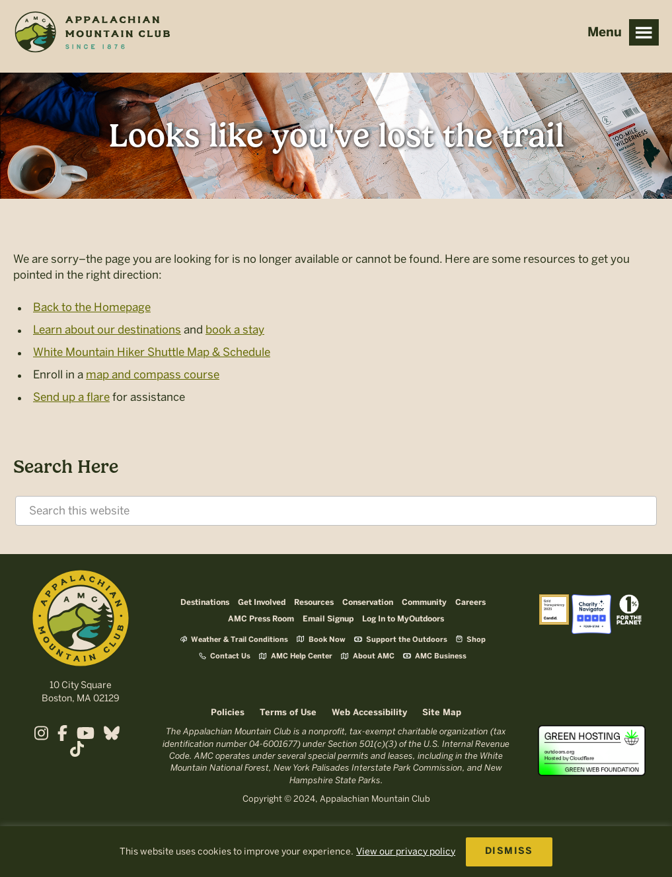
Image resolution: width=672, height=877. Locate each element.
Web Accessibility (369, 713)
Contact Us (224, 656)
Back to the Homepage (92, 307)
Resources (314, 602)
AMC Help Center (295, 656)
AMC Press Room (261, 619)
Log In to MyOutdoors (403, 619)
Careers (470, 602)
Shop (471, 639)
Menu (644, 32)
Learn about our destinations (107, 329)
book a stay (234, 329)
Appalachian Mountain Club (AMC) (91, 33)
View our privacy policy (405, 851)
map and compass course (152, 374)
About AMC (367, 656)
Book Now (321, 639)
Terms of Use (288, 713)
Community (424, 602)
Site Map (441, 713)
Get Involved (261, 602)
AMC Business (435, 656)
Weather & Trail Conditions (234, 639)
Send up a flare (71, 396)
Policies (227, 713)
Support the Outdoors (400, 640)
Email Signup (328, 619)
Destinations (204, 602)
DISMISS (509, 851)
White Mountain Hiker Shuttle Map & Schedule (151, 352)
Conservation (367, 602)
